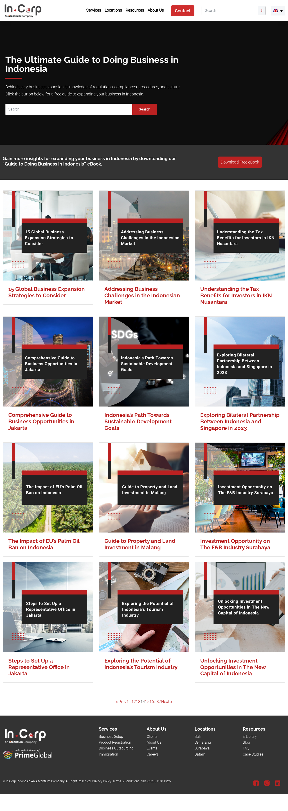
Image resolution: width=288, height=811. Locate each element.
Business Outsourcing (116, 748)
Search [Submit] (144, 109)
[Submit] (262, 10)
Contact (183, 10)
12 (133, 701)
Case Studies (253, 754)
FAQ (246, 748)
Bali (198, 736)
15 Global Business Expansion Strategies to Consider (46, 292)
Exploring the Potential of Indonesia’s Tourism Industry (141, 663)
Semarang (203, 742)
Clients (152, 736)
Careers (153, 754)
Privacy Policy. (102, 781)
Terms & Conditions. (126, 781)
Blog (246, 742)
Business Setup (111, 736)
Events (152, 748)
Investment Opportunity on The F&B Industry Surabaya (235, 544)
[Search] (230, 10)
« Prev (121, 701)
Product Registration (115, 742)
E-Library (250, 736)
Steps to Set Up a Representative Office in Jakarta (39, 667)
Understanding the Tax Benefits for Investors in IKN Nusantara (236, 295)
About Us (154, 742)
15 (147, 701)
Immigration (108, 754)
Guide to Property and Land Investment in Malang (139, 544)
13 (138, 701)
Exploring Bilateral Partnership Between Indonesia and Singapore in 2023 (239, 421)
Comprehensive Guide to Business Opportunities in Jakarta (41, 421)
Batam (200, 754)
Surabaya (202, 748)
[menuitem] (278, 11)
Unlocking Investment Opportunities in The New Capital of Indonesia (233, 667)
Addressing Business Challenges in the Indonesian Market (142, 295)
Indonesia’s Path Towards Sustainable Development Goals (138, 421)
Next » (166, 701)
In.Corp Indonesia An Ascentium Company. (35, 781)
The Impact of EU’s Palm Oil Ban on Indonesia (43, 544)
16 (151, 701)
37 (159, 701)
